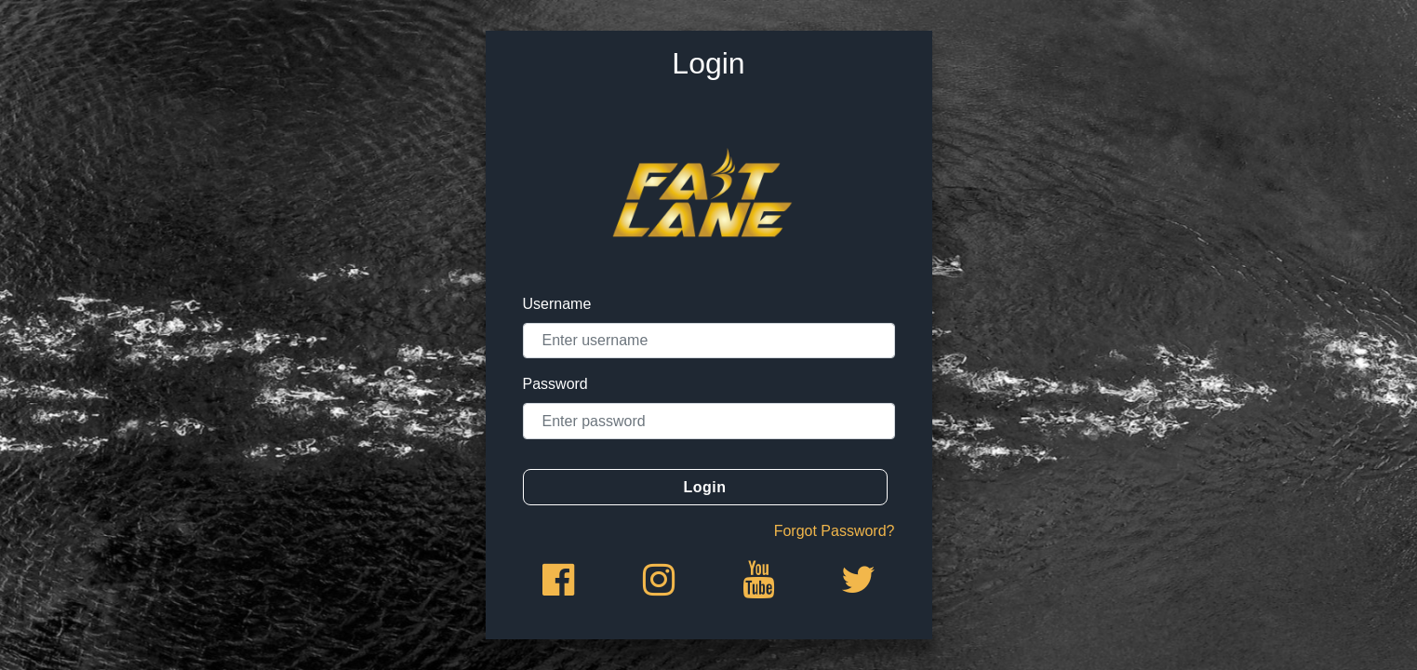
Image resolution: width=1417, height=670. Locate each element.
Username (557, 304)
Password (555, 384)
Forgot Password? (834, 531)
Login (704, 487)
